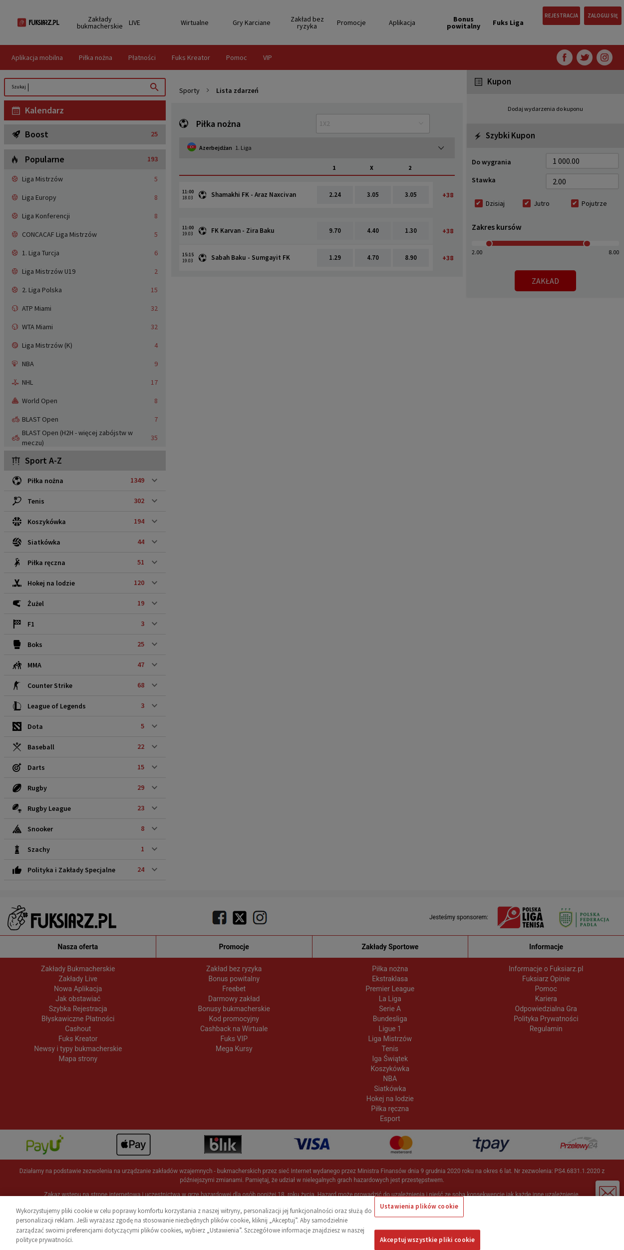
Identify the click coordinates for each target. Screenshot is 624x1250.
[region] (312, 1223)
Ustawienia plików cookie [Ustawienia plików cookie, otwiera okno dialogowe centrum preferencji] (419, 1206)
